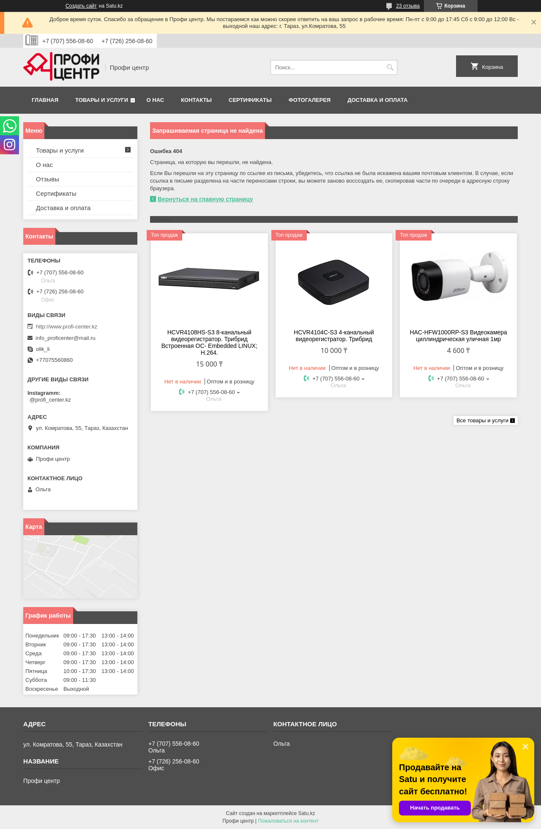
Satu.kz (306, 813)
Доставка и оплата (377, 100)
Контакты (196, 100)
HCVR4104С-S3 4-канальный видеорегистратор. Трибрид (334, 335)
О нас (155, 100)
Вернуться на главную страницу (205, 199)
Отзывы (47, 179)
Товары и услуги (101, 100)
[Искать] (390, 67)
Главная (45, 100)
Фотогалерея (310, 100)
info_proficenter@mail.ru (66, 338)
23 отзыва (408, 6)
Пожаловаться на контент (288, 821)
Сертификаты (250, 100)
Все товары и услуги (482, 420)
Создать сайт (81, 6)
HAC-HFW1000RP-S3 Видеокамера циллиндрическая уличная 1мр (458, 335)
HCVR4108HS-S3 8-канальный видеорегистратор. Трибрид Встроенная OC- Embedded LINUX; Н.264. (209, 342)
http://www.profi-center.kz (66, 326)
